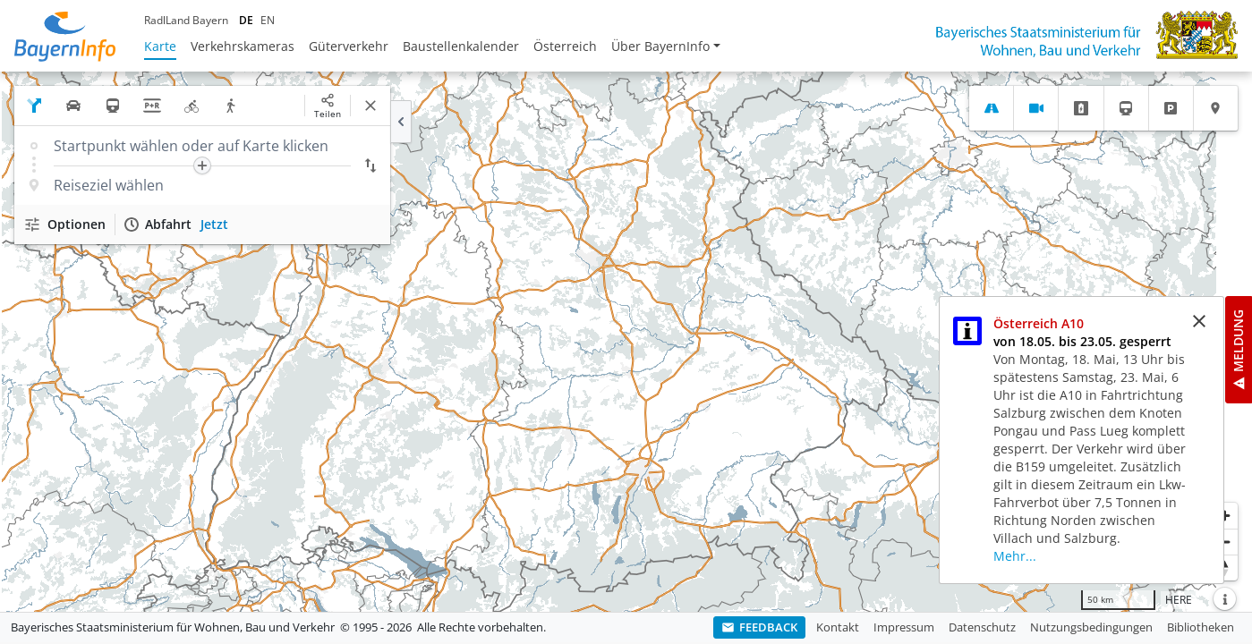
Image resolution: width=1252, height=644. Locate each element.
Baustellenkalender (461, 46)
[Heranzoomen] (1225, 516)
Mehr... (1014, 555)
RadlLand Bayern (186, 20)
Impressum (903, 627)
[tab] (991, 108)
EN (267, 20)
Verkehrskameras (242, 46)
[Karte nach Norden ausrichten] (1225, 567)
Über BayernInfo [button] (660, 46)
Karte (160, 46)
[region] (626, 342)
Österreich (565, 46)
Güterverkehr (348, 46)
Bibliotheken (1200, 627)
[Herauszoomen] (1225, 542)
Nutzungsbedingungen (1091, 627)
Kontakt (837, 627)
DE (246, 20)
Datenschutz (982, 627)
